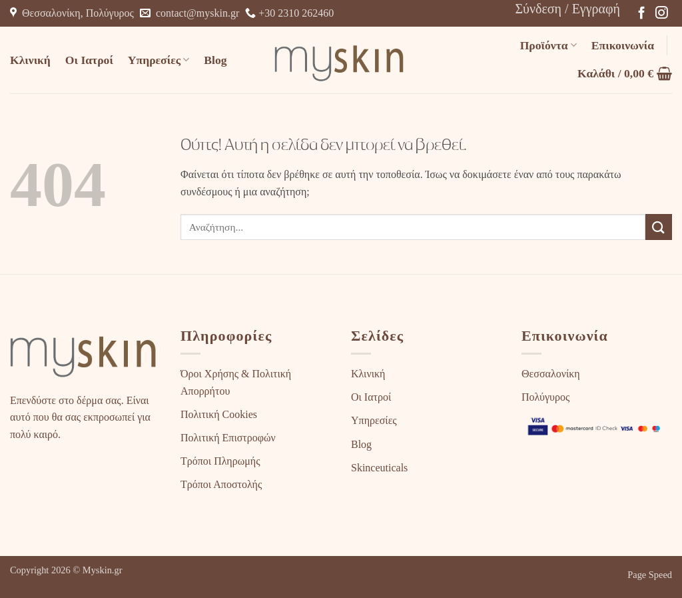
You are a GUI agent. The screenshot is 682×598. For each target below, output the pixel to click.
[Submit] (658, 227)
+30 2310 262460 (289, 13)
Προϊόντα (548, 45)
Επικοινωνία (622, 45)
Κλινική (30, 60)
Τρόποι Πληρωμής (220, 461)
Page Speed (649, 574)
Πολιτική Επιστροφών (228, 437)
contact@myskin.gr (189, 13)
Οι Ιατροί (89, 60)
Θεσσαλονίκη (550, 373)
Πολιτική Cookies (218, 414)
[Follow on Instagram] (661, 14)
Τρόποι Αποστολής (221, 484)
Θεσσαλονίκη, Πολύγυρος (72, 13)
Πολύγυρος (545, 397)
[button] (567, 8)
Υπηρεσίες (158, 60)
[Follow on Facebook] (641, 14)
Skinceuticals (379, 467)
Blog (215, 60)
